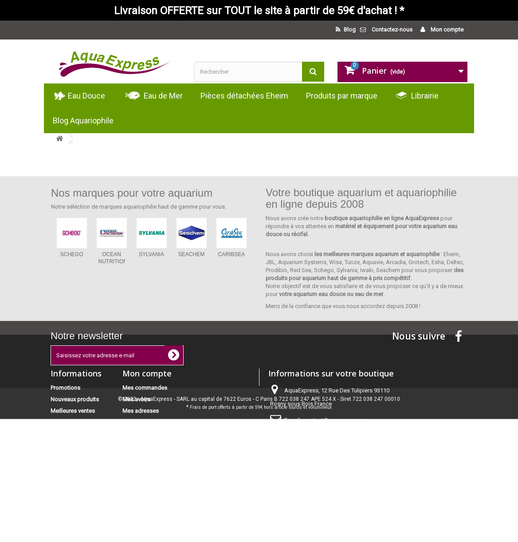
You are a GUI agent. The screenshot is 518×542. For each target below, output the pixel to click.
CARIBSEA (231, 254)
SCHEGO (71, 254)
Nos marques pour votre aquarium (131, 193)
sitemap (61, 499)
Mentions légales (72, 457)
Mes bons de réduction (152, 434)
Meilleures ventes (73, 410)
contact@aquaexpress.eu (336, 420)
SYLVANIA (151, 254)
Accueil (60, 434)
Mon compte (446, 29)
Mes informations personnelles (162, 422)
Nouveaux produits (75, 399)
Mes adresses (140, 410)
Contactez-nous (392, 29)
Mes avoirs (136, 399)
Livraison (62, 445)
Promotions (65, 387)
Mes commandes (144, 387)
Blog (349, 29)
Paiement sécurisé (74, 468)
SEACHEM (191, 254)
